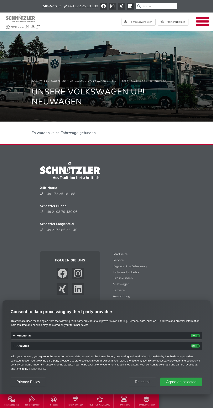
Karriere (119, 290)
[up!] (112, 81)
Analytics (22, 345)
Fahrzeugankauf (32, 401)
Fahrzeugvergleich (146, 401)
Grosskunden (123, 278)
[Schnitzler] (39, 81)
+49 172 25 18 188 (81, 6)
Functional (23, 335)
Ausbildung (121, 296)
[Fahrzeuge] (58, 81)
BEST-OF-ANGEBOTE (99, 401)
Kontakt (54, 401)
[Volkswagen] (97, 81)
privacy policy (37, 368)
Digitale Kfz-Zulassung (130, 266)
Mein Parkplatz (173, 22)
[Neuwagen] (76, 81)
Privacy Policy (28, 382)
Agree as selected (181, 382)
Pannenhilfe (124, 401)
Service (118, 260)
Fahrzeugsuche (11, 401)
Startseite (120, 254)
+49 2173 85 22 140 (58, 230)
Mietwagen (121, 284)
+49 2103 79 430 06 (58, 212)
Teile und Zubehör (126, 272)
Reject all (142, 382)
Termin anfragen (75, 401)
